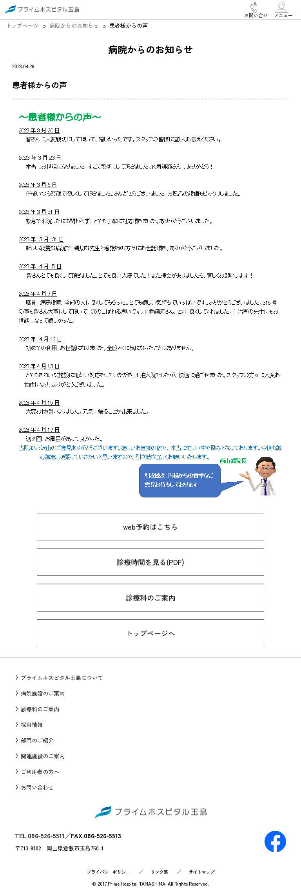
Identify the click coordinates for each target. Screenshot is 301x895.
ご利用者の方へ (40, 772)
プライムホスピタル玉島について (62, 678)
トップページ (22, 25)
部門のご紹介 (37, 740)
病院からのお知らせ (74, 25)
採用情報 (32, 725)
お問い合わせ (37, 787)
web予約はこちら (150, 541)
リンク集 (159, 871)
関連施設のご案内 (43, 756)
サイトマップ (201, 871)
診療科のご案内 (150, 612)
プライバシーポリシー (108, 871)
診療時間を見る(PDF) (150, 577)
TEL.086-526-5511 (40, 835)
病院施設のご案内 (43, 693)
